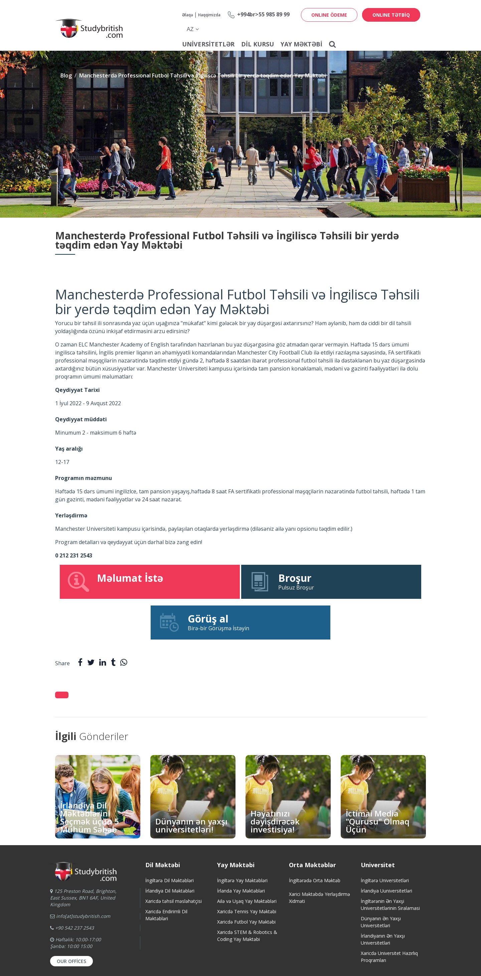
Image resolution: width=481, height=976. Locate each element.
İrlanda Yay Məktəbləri (241, 850)
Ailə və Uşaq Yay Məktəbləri (247, 860)
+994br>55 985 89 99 (263, 14)
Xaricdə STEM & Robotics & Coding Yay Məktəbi (247, 895)
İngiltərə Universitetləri (385, 839)
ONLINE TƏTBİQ (391, 15)
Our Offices (71, 920)
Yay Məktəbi (301, 44)
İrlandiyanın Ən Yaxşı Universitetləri (383, 898)
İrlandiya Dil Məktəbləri (169, 850)
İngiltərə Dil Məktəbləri (169, 839)
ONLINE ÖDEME (329, 15)
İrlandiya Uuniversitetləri (386, 850)
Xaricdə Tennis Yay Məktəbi (246, 871)
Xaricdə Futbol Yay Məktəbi (246, 881)
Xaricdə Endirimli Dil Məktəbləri (166, 874)
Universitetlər (208, 44)
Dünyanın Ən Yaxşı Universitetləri (381, 881)
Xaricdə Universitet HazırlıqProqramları (389, 916)
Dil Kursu (257, 44)
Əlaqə (187, 15)
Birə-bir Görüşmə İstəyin (364, 581)
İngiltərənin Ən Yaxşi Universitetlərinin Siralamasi (390, 864)
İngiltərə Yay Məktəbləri (242, 839)
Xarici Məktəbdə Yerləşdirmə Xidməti (319, 857)
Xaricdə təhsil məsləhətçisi (173, 860)
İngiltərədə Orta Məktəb (314, 839)
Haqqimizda (209, 15)
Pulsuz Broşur (240, 581)
